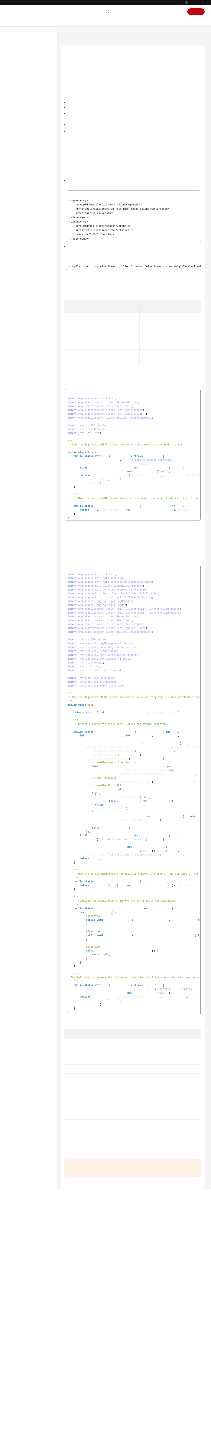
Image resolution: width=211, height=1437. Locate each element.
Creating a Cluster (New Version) (33, 135)
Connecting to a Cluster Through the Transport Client (39, 258)
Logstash (20, 440)
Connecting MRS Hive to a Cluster (37, 335)
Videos (15, 499)
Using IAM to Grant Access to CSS (32, 104)
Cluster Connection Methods (34, 177)
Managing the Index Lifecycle (31, 364)
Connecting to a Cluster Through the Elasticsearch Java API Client (39, 289)
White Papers (20, 553)
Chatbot (68, 1412)
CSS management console (103, 1198)
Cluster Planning (28, 126)
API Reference (20, 472)
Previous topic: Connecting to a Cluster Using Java (94, 1366)
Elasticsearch (22, 112)
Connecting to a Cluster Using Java (37, 209)
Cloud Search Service (93, 35)
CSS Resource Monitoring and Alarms (32, 456)
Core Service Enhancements (35, 379)
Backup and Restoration (33, 420)
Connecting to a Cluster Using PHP (37, 325)
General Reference (23, 525)
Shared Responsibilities (26, 539)
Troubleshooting (21, 492)
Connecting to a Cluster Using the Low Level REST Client (38, 242)
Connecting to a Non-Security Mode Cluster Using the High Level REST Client (111, 110)
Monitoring (25, 386)
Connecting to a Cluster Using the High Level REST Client (38, 223)
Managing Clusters (30, 427)
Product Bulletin (21, 68)
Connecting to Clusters (32, 168)
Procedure (25, 119)
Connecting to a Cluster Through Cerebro (37, 198)
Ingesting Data (27, 355)
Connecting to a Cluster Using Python (37, 303)
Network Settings (29, 154)
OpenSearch (22, 434)
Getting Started (21, 88)
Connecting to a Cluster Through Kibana (37, 187)
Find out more (143, 1431)
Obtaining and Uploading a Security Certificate (165, 898)
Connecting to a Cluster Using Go (37, 314)
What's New (19, 61)
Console (163, 11)
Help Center (70, 35)
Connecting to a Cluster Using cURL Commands (37, 346)
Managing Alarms (29, 400)
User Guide (18, 95)
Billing (15, 81)
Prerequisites (75, 87)
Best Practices (20, 465)
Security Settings (28, 161)
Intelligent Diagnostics (32, 406)
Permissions (19, 566)
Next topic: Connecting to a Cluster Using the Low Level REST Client (106, 1372)
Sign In (177, 11)
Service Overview (22, 75)
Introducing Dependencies (82, 94)
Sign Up (196, 11)
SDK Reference (20, 479)
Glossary (16, 506)
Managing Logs (28, 393)
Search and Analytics (31, 372)
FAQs (14, 485)
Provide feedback (135, 1398)
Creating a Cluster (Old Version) (32, 146)
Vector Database (24, 447)
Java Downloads (190, 184)
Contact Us (121, 11)
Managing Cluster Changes (35, 413)
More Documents (22, 513)
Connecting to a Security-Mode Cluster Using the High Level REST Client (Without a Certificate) (169, 407)
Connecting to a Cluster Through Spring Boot (37, 273)
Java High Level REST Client (148, 145)
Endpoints (17, 559)
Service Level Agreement (27, 546)
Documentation (143, 11)
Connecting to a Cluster (80, 102)
